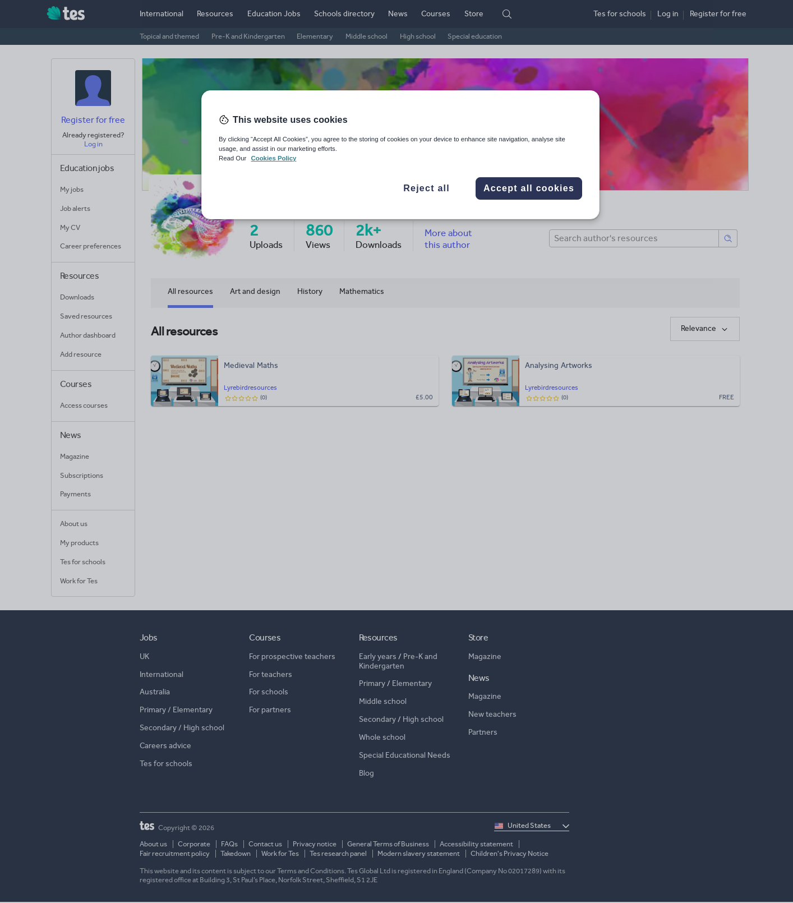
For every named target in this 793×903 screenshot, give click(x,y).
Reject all (426, 188)
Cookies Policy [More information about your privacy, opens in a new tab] (273, 158)
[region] (400, 154)
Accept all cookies (528, 188)
